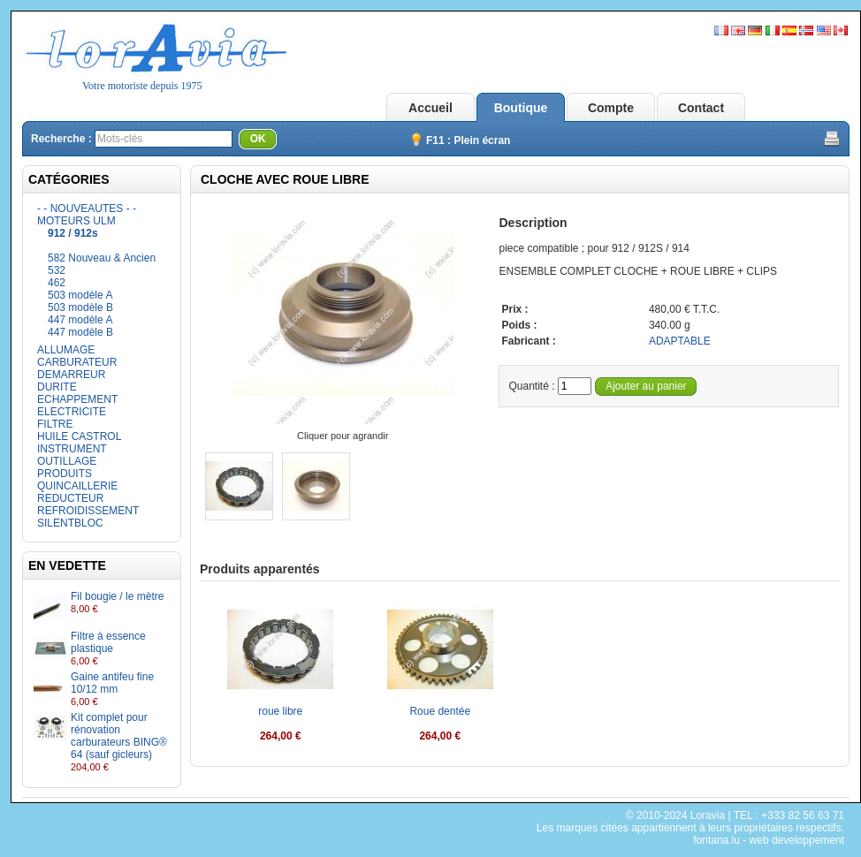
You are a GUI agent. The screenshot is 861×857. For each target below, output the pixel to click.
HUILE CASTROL (79, 436)
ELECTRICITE (71, 412)
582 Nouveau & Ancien (102, 258)
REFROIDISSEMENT (88, 510)
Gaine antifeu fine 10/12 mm (112, 683)
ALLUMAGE (66, 350)
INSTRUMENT (72, 449)
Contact (701, 108)
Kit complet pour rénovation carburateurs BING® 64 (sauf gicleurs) (119, 736)
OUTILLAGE (66, 461)
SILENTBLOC (70, 523)
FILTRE (54, 424)
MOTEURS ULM (76, 221)
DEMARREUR (71, 374)
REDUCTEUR (70, 498)
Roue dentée (439, 711)
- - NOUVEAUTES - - (86, 208)
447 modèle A (80, 320)
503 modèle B (80, 307)
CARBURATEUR (77, 362)
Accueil (430, 108)
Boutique (521, 108)
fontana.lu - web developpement (768, 840)
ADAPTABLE (680, 341)
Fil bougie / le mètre (117, 596)
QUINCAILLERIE (77, 486)
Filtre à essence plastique (108, 642)
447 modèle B (80, 332)
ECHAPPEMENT (77, 399)
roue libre (280, 711)
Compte (611, 108)
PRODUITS (64, 473)
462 (56, 283)
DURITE (57, 387)
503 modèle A (80, 295)
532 (56, 270)
